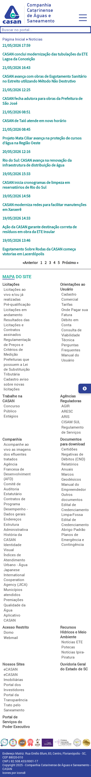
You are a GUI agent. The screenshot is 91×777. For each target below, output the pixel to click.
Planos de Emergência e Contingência (72, 539)
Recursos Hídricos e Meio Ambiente (73, 632)
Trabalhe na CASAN (12, 398)
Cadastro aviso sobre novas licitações (16, 384)
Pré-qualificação (17, 304)
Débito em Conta (69, 322)
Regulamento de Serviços (72, 430)
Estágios (11, 416)
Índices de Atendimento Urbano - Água (15, 559)
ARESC (67, 411)
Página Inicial (13, 39)
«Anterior (30, 262)
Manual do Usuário (70, 357)
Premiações (13, 599)
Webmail (11, 637)
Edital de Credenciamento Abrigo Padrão (75, 524)
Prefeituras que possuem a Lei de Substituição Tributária (17, 366)
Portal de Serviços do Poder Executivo (16, 722)
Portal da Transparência (15, 697)
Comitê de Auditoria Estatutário (13, 488)
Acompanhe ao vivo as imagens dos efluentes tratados (17, 451)
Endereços (12, 519)
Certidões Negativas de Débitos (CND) (73, 454)
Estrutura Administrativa (16, 527)
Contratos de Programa (14, 501)
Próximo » (70, 262)
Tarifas (67, 304)
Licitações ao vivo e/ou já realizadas (15, 294)
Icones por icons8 (13, 773)
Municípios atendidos (13, 592)
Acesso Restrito (15, 627)
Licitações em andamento (15, 312)
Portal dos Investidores (14, 687)
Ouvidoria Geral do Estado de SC (74, 666)
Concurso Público (12, 408)
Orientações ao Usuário (72, 286)
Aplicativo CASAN (12, 618)
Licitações (10, 284)
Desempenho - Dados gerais (16, 511)
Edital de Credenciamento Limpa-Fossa (75, 509)
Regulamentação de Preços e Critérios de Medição (18, 347)
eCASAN (11, 669)
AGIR (65, 405)
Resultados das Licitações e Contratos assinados (17, 327)
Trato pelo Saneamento (14, 707)
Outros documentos (72, 497)
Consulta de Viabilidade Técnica (71, 334)
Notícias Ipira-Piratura (72, 654)
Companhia (12, 439)
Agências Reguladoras (70, 398)
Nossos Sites (13, 664)
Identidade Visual (12, 547)
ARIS (65, 416)
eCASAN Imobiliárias (13, 677)
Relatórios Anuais (69, 467)
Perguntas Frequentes (70, 347)
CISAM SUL (70, 421)
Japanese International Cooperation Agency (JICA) (15, 577)
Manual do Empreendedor (73, 487)
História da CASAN (13, 537)
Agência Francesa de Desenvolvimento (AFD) (18, 471)
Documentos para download (72, 441)
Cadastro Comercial (69, 297)
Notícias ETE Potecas (72, 644)
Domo (9, 632)
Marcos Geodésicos (71, 477)
